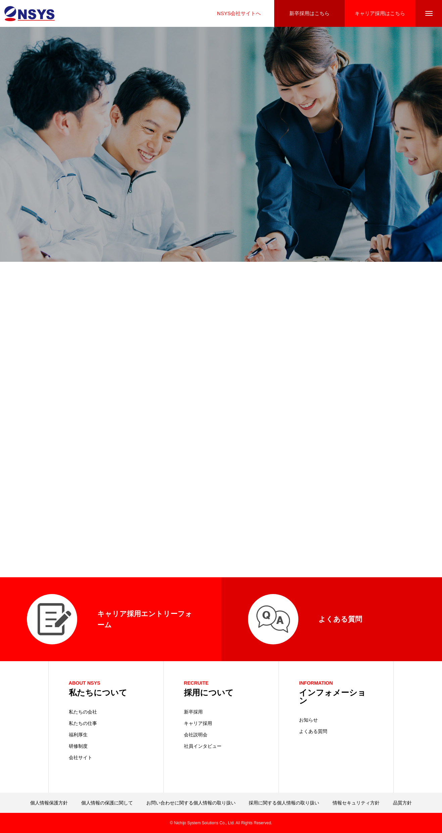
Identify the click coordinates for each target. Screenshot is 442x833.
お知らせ (308, 720)
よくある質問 (313, 731)
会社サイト (80, 757)
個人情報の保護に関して (107, 802)
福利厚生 (78, 734)
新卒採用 (193, 711)
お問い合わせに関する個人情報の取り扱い (191, 802)
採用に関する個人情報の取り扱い (284, 802)
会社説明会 (195, 734)
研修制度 (78, 746)
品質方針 (402, 802)
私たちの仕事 (83, 723)
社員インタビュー (203, 746)
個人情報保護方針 (49, 802)
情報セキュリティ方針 (356, 802)
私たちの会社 (83, 711)
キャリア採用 (198, 723)
